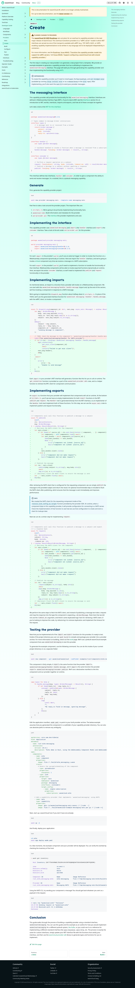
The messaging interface (118, 9)
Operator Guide (7, 64)
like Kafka (71, 927)
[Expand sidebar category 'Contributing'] (25, 76)
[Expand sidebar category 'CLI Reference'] (25, 73)
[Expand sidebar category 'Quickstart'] (25, 13)
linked (38, 261)
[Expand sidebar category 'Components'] (25, 34)
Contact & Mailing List (94, 976)
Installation (5, 10)
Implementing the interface (119, 15)
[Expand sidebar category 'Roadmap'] (25, 82)
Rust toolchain (81, 79)
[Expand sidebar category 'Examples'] (25, 67)
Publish (6, 55)
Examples (5, 67)
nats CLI (59, 84)
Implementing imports (117, 18)
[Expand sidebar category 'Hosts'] (25, 70)
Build (5, 46)
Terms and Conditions (94, 973)
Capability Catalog (7, 19)
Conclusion (114, 26)
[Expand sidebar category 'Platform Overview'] (25, 16)
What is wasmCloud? (8, 7)
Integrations (5, 85)
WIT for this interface (53, 107)
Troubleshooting (8, 61)
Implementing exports (117, 20)
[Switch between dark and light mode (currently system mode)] (127, 2)
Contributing (6, 76)
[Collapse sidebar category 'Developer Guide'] (25, 25)
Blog (17, 3)
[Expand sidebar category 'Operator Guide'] (25, 64)
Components (7, 34)
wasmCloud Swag (93, 978)
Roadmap (5, 82)
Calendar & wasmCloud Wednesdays (25, 976)
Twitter (53, 968)
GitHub (15, 968)
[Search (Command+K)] (132, 2)
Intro (5, 40)
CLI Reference (6, 73)
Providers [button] (6, 37)
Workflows (6, 31)
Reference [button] (5, 79)
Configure (7, 49)
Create (6, 43)
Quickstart (5, 13)
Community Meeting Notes (21, 978)
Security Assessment (95, 968)
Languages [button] (6, 28)
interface (54, 216)
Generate (114, 12)
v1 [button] (38, 2)
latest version (64, 14)
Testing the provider (117, 23)
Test (5, 52)
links (41, 506)
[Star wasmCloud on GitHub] (112, 3)
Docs (34, 3)
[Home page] (31, 19)
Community (26, 3)
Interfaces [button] (6, 58)
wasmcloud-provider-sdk (57, 935)
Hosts (3, 70)
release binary (73, 81)
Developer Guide (7, 25)
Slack (15, 973)
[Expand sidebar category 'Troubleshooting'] (25, 61)
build (71, 640)
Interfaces (86, 100)
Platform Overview (7, 16)
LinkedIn (53, 971)
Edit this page (36, 944)
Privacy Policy (92, 971)
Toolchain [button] (5, 22)
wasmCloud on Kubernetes (10, 88)
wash (71, 79)
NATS (61, 70)
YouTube (53, 973)
